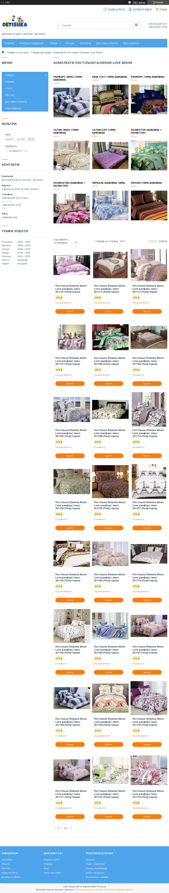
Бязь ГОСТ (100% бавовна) (109, 76)
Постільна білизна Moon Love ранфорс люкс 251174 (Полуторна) (148, 577)
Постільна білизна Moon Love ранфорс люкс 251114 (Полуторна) (148, 433)
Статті (9, 88)
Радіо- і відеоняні (95, 863)
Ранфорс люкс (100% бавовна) (67, 78)
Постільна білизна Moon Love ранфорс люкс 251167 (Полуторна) (148, 649)
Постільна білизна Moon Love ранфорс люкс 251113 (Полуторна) (71, 361)
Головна (9, 43)
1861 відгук (138, 2)
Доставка (7, 859)
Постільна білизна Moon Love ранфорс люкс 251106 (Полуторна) (109, 361)
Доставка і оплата (107, 43)
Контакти (85, 43)
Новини (9, 81)
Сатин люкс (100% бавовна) (66, 131)
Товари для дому (41, 52)
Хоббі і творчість (95, 872)
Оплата (6, 863)
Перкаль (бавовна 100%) (108, 182)
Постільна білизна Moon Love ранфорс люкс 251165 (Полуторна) (71, 649)
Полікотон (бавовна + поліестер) (146, 131)
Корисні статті (51, 859)
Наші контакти (10, 872)
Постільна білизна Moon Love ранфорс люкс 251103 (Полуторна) (71, 433)
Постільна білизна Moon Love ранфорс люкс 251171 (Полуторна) (71, 794)
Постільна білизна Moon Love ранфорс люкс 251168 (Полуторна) (71, 721)
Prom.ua (101, 886)
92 (65, 828)
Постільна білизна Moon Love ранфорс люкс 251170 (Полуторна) (148, 721)
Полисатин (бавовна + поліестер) (69, 184)
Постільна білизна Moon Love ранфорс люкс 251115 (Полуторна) (71, 288)
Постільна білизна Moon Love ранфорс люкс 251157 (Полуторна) (148, 505)
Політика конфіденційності (119, 889)
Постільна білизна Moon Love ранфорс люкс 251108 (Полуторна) (109, 433)
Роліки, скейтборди (96, 868)
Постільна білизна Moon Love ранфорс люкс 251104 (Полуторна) (148, 361)
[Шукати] (136, 25)
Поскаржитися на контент (90, 889)
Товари (53, 43)
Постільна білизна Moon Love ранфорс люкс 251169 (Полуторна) (109, 721)
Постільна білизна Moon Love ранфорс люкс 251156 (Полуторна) (71, 505)
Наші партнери (52, 872)
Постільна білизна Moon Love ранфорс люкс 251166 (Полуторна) (109, 649)
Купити (70, 311)
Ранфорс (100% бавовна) (147, 76)
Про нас (69, 43)
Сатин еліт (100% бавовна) (104, 131)
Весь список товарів (97, 876)
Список (163, 241)
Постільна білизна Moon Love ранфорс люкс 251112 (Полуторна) (148, 288)
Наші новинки (131, 43)
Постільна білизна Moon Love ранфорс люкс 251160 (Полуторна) (109, 577)
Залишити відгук (142, 9)
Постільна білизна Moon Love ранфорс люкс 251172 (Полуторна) (109, 794)
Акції (46, 868)
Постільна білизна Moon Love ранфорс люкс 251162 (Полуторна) (71, 577)
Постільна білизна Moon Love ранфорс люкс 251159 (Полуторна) (109, 505)
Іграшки (90, 859)
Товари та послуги (17, 52)
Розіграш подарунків (32, 43)
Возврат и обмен (11, 876)
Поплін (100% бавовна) (146, 182)
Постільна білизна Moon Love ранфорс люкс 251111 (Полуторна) (109, 288)
